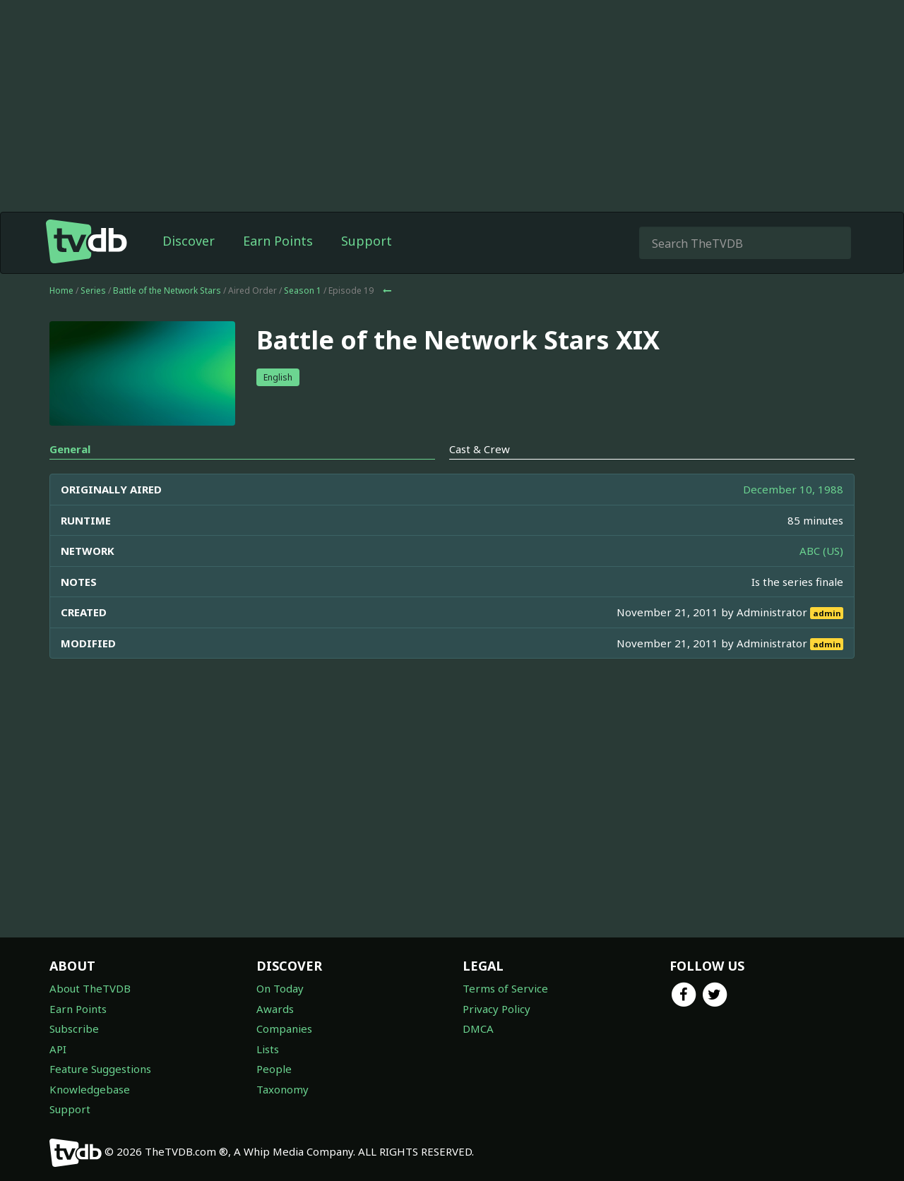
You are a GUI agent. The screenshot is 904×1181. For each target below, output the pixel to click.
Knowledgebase (89, 1089)
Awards (275, 1009)
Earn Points (278, 240)
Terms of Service (505, 988)
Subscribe (74, 1028)
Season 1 (302, 290)
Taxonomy (282, 1089)
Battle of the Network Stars (167, 290)
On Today (280, 988)
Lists (267, 1049)
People (274, 1069)
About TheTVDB (90, 988)
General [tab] (69, 449)
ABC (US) (821, 551)
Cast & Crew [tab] (479, 449)
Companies (284, 1028)
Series (93, 290)
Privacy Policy (496, 1009)
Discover (188, 240)
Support (366, 240)
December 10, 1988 (793, 489)
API (57, 1049)
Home (61, 290)
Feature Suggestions (100, 1069)
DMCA (478, 1028)
